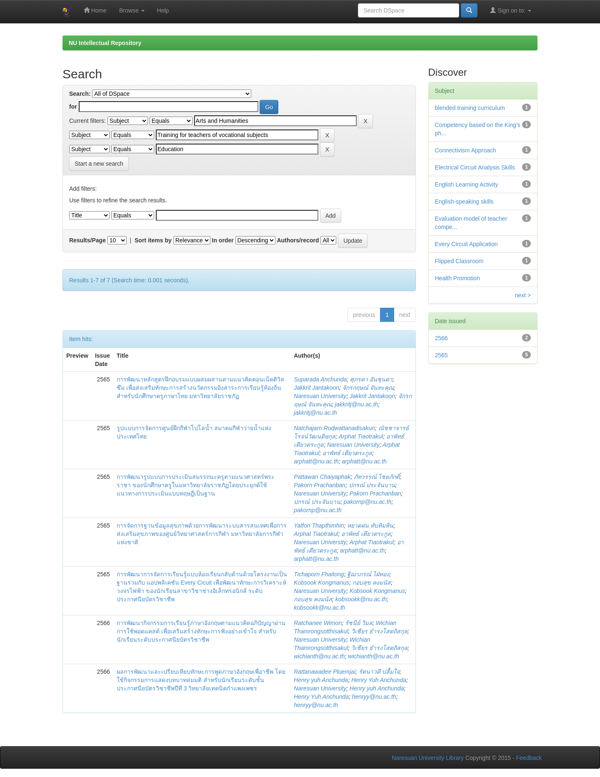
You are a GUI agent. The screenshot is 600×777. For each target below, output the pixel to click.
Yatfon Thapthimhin (319, 525)
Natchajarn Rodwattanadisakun (334, 428)
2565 (441, 355)
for (73, 106)
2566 (441, 338)
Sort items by (153, 240)
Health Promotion (457, 278)
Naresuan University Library (428, 758)
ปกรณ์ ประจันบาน (372, 485)
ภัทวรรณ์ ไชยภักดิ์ (377, 476)
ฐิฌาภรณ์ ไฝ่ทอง (368, 574)
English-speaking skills (464, 201)
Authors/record (298, 240)
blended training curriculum (470, 108)
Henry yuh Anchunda (321, 680)
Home (95, 10)
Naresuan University (320, 396)
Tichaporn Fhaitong (319, 574)
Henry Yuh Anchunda (378, 680)
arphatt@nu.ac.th (316, 461)
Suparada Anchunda (320, 379)
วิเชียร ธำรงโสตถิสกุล (379, 631)
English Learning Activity (466, 184)
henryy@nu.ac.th (374, 696)
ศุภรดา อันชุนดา (371, 379)
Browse (132, 10)
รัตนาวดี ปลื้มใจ (379, 671)
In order (223, 240)
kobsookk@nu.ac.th (361, 599)
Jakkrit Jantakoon (316, 387)
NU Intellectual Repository (105, 43)
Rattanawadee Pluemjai (324, 671)
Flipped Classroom (459, 261)
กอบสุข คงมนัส (371, 582)
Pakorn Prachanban (319, 485)
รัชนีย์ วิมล (358, 623)
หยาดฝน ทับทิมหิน (370, 525)
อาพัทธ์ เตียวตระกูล (347, 453)
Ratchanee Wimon (318, 623)
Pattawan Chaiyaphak (322, 476)
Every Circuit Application (466, 244)
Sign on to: (510, 10)
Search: (79, 93)
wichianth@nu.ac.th (319, 656)
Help (163, 10)
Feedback (529, 758)
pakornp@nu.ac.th (368, 501)
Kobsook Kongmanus (321, 582)
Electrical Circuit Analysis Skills (475, 167)
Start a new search (99, 163)
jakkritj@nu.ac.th (356, 404)
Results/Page (87, 240)
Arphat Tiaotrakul (361, 436)
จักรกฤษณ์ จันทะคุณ (368, 387)
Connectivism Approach (465, 150)
